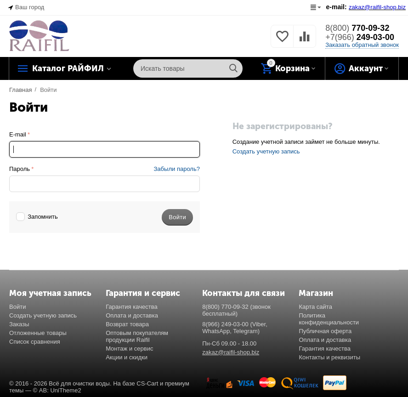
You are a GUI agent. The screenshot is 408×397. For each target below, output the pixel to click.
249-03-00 (359, 37)
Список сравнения (34, 341)
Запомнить (37, 216)
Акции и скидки (126, 357)
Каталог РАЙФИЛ (68, 68)
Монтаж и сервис (129, 348)
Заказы (19, 324)
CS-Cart (147, 383)
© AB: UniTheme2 (57, 390)
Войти (17, 306)
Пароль (19, 168)
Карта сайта (315, 306)
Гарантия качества (132, 306)
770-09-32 (357, 28)
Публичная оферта (325, 331)
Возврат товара (127, 324)
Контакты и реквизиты (329, 357)
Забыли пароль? (177, 168)
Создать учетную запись (266, 151)
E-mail (17, 134)
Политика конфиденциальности (329, 319)
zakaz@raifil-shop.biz (230, 352)
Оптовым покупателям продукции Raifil (137, 336)
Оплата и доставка (132, 315)
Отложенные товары (38, 332)
